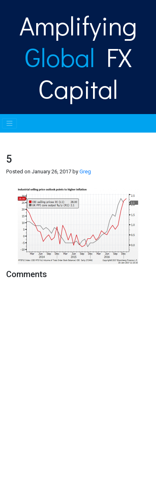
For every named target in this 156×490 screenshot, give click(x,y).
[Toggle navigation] (9, 123)
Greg (85, 171)
